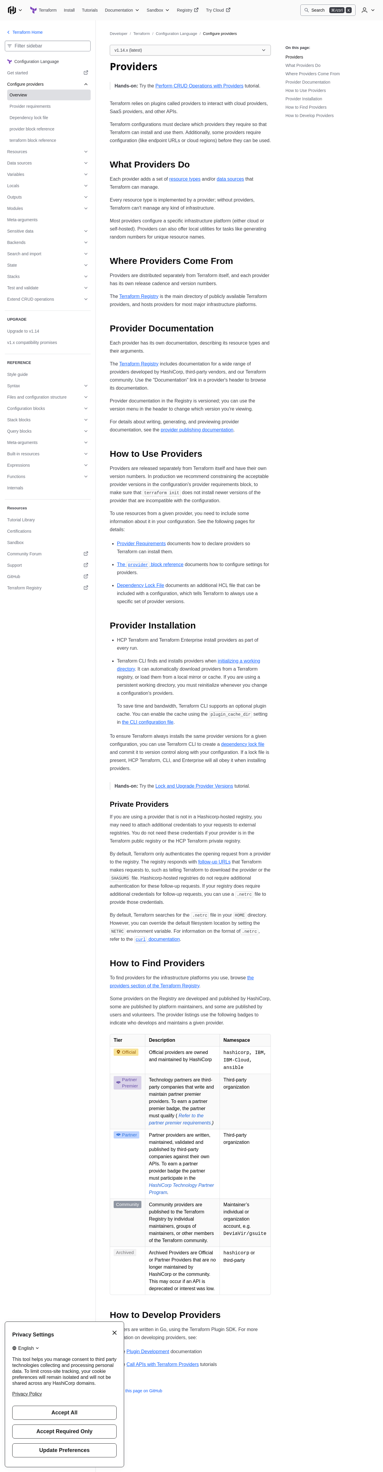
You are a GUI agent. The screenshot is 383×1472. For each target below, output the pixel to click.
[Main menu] (15, 10)
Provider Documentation (307, 82)
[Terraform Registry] (187, 10)
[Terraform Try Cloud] (218, 10)
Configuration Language (176, 33)
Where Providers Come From (312, 73)
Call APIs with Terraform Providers (162, 1364)
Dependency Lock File (140, 585)
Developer (118, 33)
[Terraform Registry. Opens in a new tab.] (48, 588)
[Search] (328, 10)
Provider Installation (303, 98)
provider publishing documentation (197, 429)
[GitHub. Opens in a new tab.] (48, 576)
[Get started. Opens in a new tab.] (48, 72)
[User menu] (367, 10)
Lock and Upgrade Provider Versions (194, 786)
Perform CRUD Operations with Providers (199, 85)
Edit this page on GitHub (136, 1390)
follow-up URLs (214, 861)
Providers (294, 57)
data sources (230, 179)
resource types (184, 179)
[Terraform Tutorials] (89, 10)
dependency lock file (242, 744)
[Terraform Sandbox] (158, 10)
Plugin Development (147, 1351)
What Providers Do (302, 65)
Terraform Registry (139, 296)
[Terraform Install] (69, 10)
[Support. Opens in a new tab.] (48, 565)
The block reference (150, 564)
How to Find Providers (306, 107)
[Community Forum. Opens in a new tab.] (48, 553)
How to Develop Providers (309, 115)
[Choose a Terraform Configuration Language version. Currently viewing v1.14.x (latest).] (190, 50)
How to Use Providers (305, 90)
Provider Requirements (141, 543)
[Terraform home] (43, 10)
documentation (157, 939)
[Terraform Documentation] (122, 10)
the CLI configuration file (148, 722)
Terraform (141, 33)
